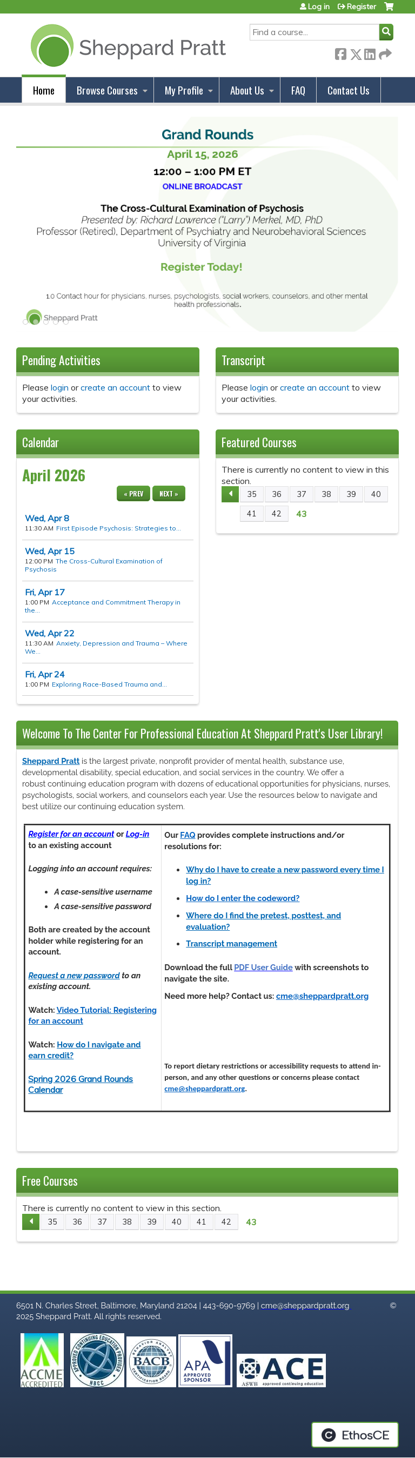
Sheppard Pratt (50, 760)
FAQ (298, 90)
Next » (168, 493)
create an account (115, 387)
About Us (247, 90)
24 (45, 674)
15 (50, 551)
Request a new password (73, 975)
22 (50, 633)
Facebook (340, 52)
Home (44, 90)
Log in (319, 6)
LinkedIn (369, 52)
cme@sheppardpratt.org (322, 995)
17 (45, 592)
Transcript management (231, 943)
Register (361, 6)
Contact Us (348, 90)
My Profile (184, 90)
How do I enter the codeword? (242, 898)
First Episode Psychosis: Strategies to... (118, 528)
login (60, 387)
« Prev (133, 493)
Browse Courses (107, 90)
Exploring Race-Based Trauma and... (109, 684)
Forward (384, 52)
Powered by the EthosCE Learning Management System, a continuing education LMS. (355, 1435)
